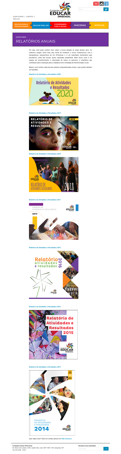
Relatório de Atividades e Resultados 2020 (45, 74)
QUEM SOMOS (18, 17)
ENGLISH (16, 19)
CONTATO (29, 17)
